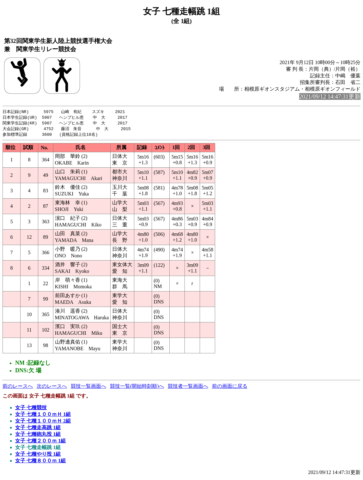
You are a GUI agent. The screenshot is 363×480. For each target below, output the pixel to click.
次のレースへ (52, 387)
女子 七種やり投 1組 (38, 455)
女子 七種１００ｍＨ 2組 (43, 422)
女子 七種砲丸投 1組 (38, 435)
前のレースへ (18, 387)
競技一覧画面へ (88, 387)
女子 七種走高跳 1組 (38, 429)
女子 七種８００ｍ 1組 (40, 462)
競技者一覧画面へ (188, 387)
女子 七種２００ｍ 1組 (40, 442)
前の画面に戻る (229, 387)
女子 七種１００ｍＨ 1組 (43, 415)
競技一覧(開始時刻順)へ (137, 387)
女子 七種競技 (31, 409)
